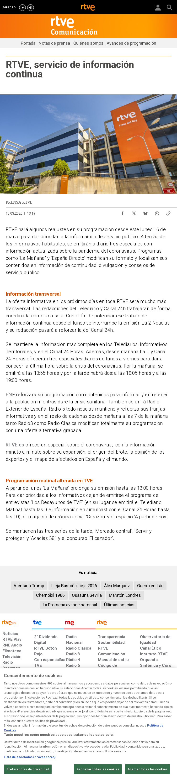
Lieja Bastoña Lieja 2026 (74, 585)
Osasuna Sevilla (87, 595)
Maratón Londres (125, 595)
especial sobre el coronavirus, (81, 445)
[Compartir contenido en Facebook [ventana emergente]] (122, 212)
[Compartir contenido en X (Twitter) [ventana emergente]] (134, 212)
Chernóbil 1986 (50, 595)
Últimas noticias (119, 604)
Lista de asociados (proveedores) (30, 772)
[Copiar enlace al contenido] (168, 212)
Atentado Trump (29, 585)
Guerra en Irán (150, 585)
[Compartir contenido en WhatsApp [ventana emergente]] (157, 212)
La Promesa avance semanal (70, 604)
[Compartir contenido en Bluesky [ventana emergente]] (145, 212)
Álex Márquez (117, 585)
